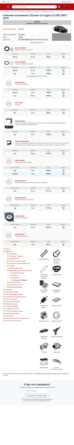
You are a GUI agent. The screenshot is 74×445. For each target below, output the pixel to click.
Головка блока (14, 258)
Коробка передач (12, 304)
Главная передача (12, 306)
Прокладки (13, 254)
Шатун (15, 275)
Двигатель (9, 251)
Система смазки (15, 282)
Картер (12, 266)
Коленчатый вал (18, 273)
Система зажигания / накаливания (17, 318)
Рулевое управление (13, 313)
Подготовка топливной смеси (16, 297)
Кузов (8, 249)
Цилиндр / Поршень (16, 256)
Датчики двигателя (16, 268)
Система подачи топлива (14, 294)
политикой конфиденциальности (41, 401)
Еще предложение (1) (37, 76)
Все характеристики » (37, 42)
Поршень (16, 278)
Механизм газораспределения (20, 263)
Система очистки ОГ (16, 285)
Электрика (9, 316)
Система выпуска (12, 299)
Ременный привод (16, 287)
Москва (7, 2)
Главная (5, 12)
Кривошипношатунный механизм (21, 270)
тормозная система (12, 309)
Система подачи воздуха (18, 261)
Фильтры (9, 289)
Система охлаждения (13, 301)
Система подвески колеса (14, 311)
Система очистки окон (13, 321)
